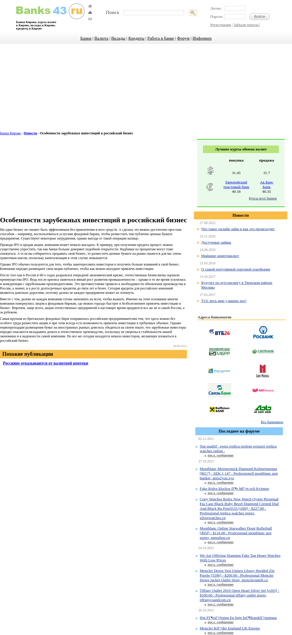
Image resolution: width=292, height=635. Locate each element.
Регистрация (220, 24)
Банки (85, 38)
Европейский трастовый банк (236, 184)
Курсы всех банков (263, 198)
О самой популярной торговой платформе (235, 269)
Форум (183, 38)
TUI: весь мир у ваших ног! (224, 301)
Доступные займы (216, 242)
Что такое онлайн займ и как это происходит (237, 229)
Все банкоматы (272, 422)
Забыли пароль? (247, 24)
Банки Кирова (10, 133)
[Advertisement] (146, 90)
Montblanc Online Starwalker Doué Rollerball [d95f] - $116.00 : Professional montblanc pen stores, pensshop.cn (236, 533)
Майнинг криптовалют (220, 256)
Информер (201, 38)
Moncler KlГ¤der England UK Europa (230, 628)
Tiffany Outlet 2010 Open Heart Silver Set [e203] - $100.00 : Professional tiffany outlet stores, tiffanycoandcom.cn (239, 595)
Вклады (118, 38)
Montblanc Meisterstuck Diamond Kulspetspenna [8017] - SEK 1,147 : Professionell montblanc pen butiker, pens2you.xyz (239, 473)
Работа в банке (160, 38)
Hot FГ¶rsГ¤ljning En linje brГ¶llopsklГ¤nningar (238, 617)
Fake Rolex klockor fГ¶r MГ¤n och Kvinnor (234, 488)
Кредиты (136, 38)
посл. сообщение (221, 455)
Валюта (101, 38)
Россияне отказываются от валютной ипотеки (45, 363)
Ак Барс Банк (266, 184)
